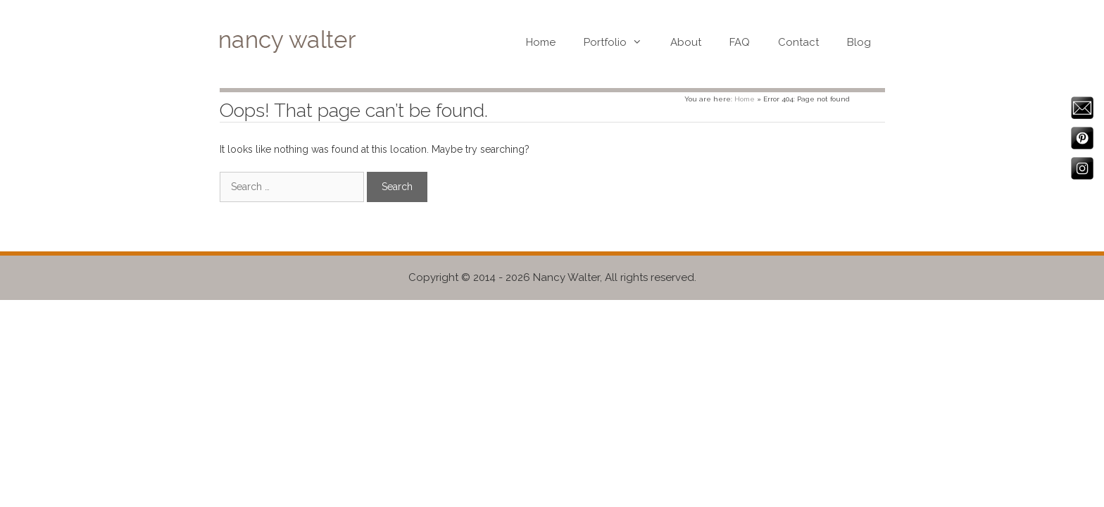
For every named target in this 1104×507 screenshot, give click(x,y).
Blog (859, 42)
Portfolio (620, 42)
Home (541, 42)
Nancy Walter (566, 277)
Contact (798, 42)
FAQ (739, 42)
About (685, 42)
